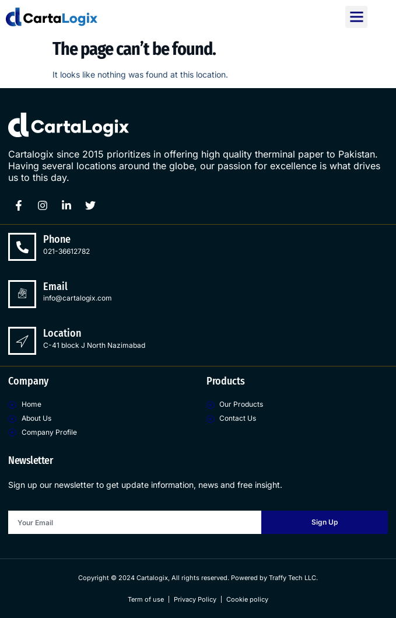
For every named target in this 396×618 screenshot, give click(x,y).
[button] (356, 17)
